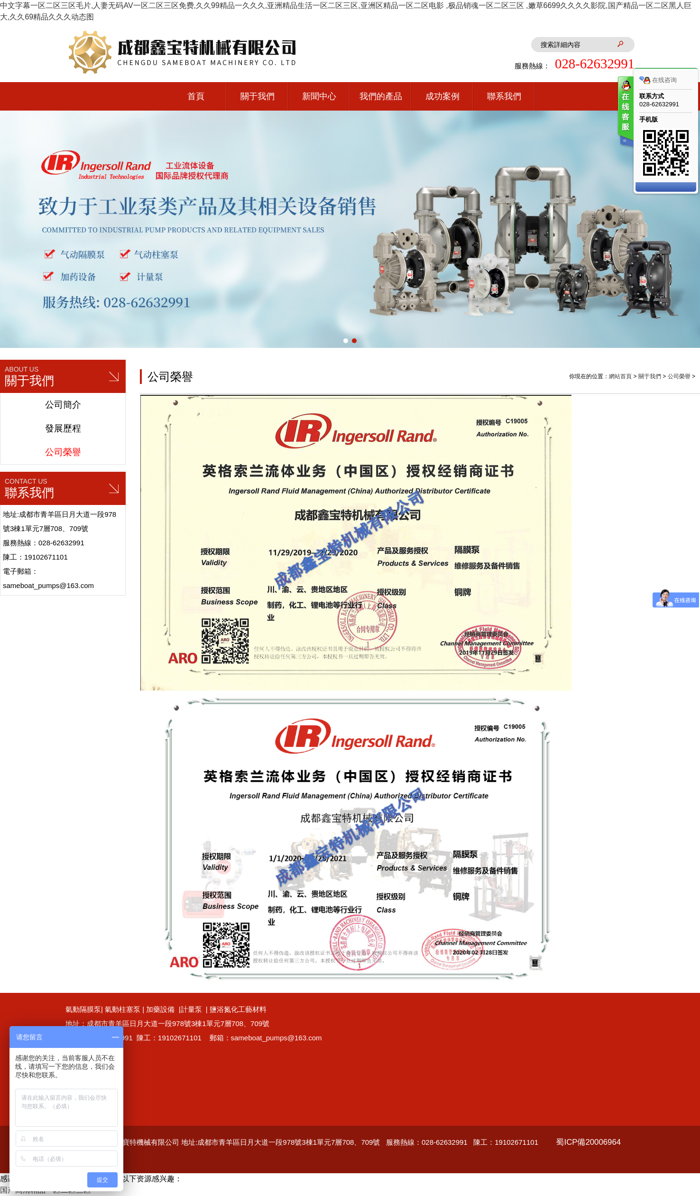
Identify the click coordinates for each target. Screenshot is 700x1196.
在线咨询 (658, 80)
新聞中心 (319, 96)
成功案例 (442, 96)
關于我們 (257, 96)
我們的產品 (380, 96)
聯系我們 (504, 96)
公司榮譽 (63, 452)
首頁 (195, 96)
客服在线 (625, 113)
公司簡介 (63, 405)
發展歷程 (63, 428)
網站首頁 (620, 376)
